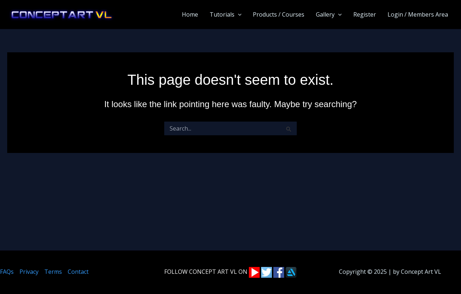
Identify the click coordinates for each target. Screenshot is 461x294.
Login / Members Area (418, 14)
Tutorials (226, 14)
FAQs (7, 272)
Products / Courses (278, 14)
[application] (238, 14)
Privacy (29, 272)
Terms (53, 272)
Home (190, 14)
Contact (78, 272)
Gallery (329, 14)
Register (364, 14)
